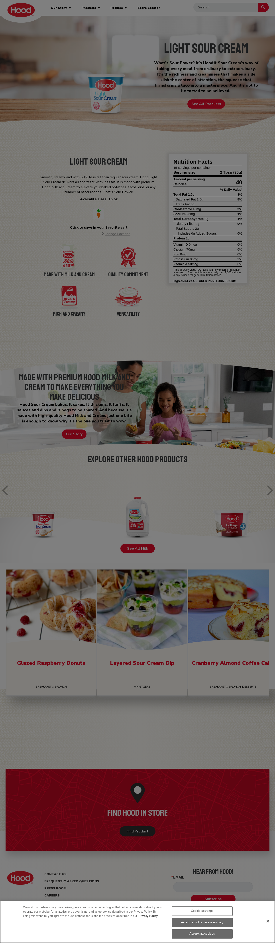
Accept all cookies (202, 934)
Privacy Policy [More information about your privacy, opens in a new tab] (148, 916)
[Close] (268, 921)
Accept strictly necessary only (202, 922)
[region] (137, 922)
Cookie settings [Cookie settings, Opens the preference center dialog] (202, 911)
